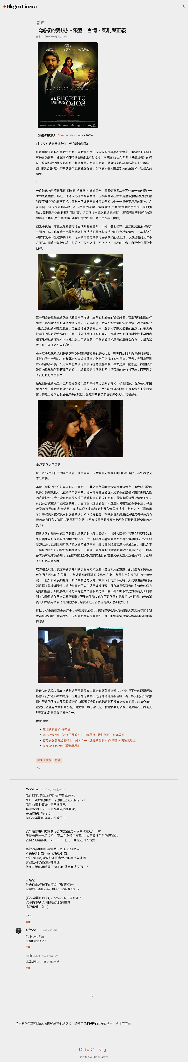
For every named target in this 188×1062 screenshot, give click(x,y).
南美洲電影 (44, 759)
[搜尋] (183, 6)
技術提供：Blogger (94, 1049)
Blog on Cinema (22, 6)
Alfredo (31, 930)
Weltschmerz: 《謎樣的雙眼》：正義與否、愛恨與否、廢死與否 (83, 734)
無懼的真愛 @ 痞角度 (56, 729)
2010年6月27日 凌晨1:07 (49, 930)
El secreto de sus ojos (70, 135)
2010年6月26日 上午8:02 (53, 789)
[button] (38, 767)
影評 (57, 759)
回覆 (28, 921)
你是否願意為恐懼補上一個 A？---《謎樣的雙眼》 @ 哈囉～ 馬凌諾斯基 (89, 740)
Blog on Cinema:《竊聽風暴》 (62, 745)
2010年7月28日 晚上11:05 (46, 955)
